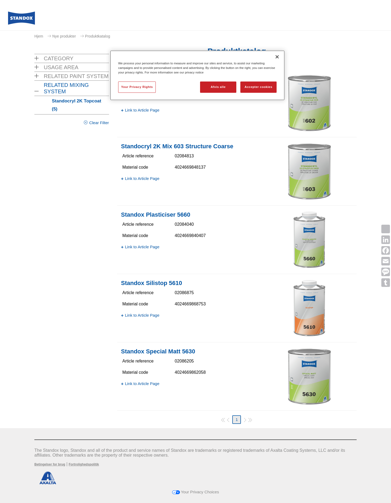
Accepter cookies (258, 86)
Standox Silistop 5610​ (151, 283)
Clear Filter (99, 122)
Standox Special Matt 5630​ (158, 351)
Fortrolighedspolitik (84, 464)
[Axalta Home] (21, 19)
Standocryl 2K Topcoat (76, 105)
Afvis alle (218, 86)
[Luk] (277, 57)
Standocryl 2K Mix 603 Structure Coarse (177, 146)
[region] (197, 75)
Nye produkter (64, 36)
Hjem (38, 36)
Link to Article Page (142, 110)
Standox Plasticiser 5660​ (155, 214)
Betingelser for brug (49, 464)
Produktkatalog (97, 36)
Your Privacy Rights (137, 86)
